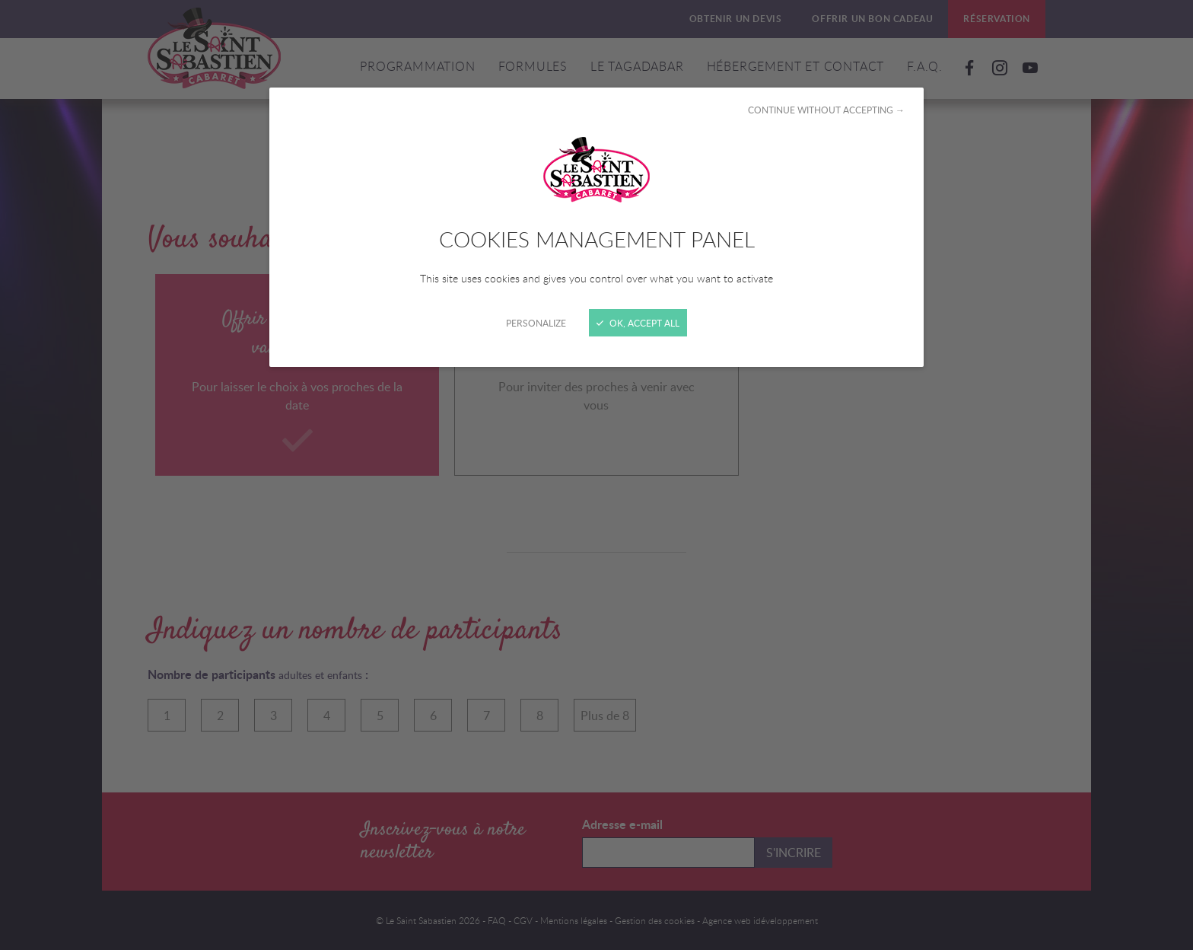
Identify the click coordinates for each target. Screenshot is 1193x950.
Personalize (536, 323)
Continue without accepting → (826, 110)
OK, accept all (637, 323)
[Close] (596, 475)
